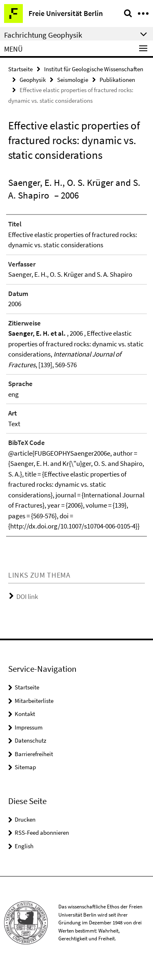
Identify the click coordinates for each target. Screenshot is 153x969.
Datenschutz (30, 740)
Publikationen (117, 80)
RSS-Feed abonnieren (42, 832)
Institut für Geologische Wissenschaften (93, 69)
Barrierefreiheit (34, 754)
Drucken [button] (25, 819)
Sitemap (25, 767)
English (24, 846)
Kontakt (25, 714)
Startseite (20, 69)
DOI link (27, 596)
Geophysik (33, 80)
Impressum (28, 727)
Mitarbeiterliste (34, 701)
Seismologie (72, 80)
